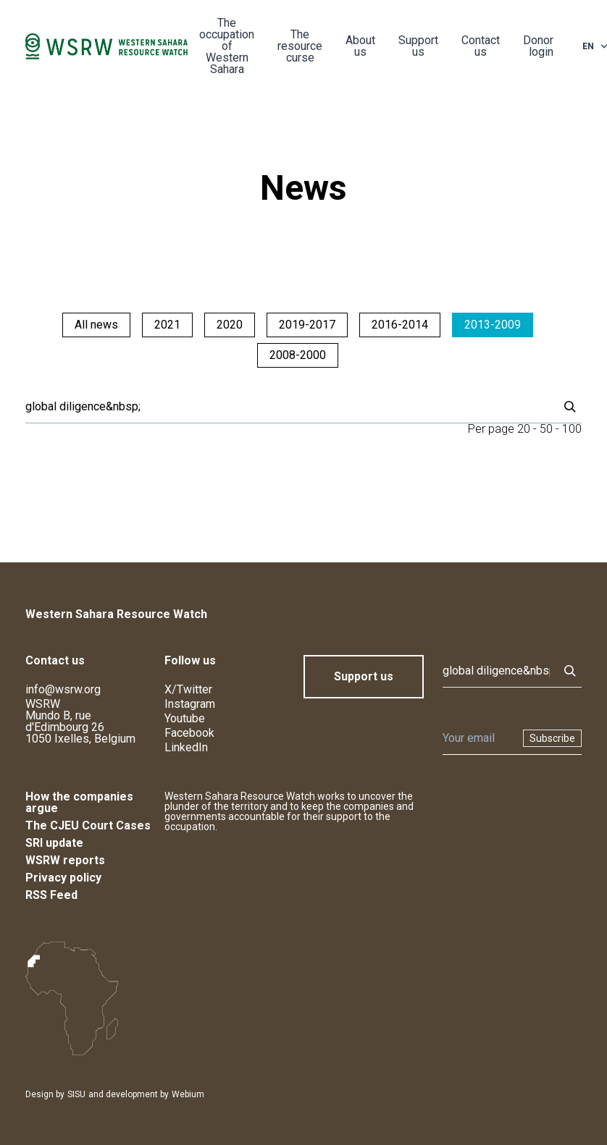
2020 (230, 324)
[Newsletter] (478, 738)
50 (546, 429)
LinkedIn (186, 747)
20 (523, 429)
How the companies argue (79, 802)
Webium (188, 1094)
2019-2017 (307, 324)
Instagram (189, 704)
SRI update (54, 843)
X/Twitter (188, 689)
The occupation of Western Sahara (226, 46)
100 (572, 429)
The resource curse (299, 46)
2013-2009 (492, 324)
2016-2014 (400, 324)
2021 (167, 324)
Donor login (538, 46)
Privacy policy (63, 877)
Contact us (480, 46)
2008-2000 (297, 355)
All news (96, 324)
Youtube (184, 718)
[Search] (287, 407)
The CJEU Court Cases (88, 825)
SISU (76, 1094)
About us (360, 46)
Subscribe (552, 738)
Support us (418, 46)
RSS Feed (51, 895)
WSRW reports (65, 860)
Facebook (189, 733)
